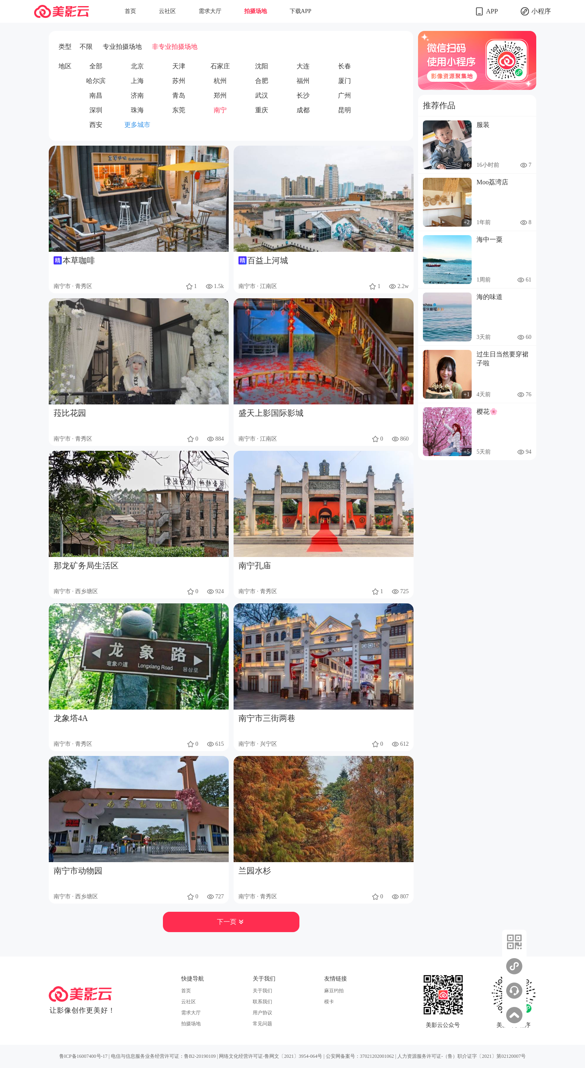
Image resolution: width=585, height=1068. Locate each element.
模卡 (329, 1002)
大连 (303, 66)
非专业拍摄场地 (174, 46)
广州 (344, 95)
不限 (86, 46)
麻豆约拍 (334, 991)
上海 (137, 80)
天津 (178, 66)
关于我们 (262, 991)
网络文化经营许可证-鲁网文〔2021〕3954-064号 (270, 1056)
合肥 (261, 80)
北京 (137, 66)
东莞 (178, 110)
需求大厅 (210, 11)
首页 (130, 11)
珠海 (137, 110)
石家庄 (220, 66)
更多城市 (137, 124)
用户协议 (262, 1013)
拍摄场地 (255, 11)
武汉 (261, 95)
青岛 (178, 95)
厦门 (344, 80)
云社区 (167, 11)
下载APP (301, 11)
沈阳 (261, 66)
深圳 (95, 110)
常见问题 (262, 1024)
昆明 (344, 110)
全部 (95, 66)
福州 (303, 80)
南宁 (220, 110)
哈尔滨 (96, 80)
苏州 (178, 80)
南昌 (95, 95)
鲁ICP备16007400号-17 (83, 1056)
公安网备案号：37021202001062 (360, 1056)
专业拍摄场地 (122, 46)
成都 (303, 110)
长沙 (303, 95)
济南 (137, 95)
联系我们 (262, 1002)
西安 (95, 124)
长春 (344, 66)
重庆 (261, 110)
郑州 (220, 95)
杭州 (220, 80)
